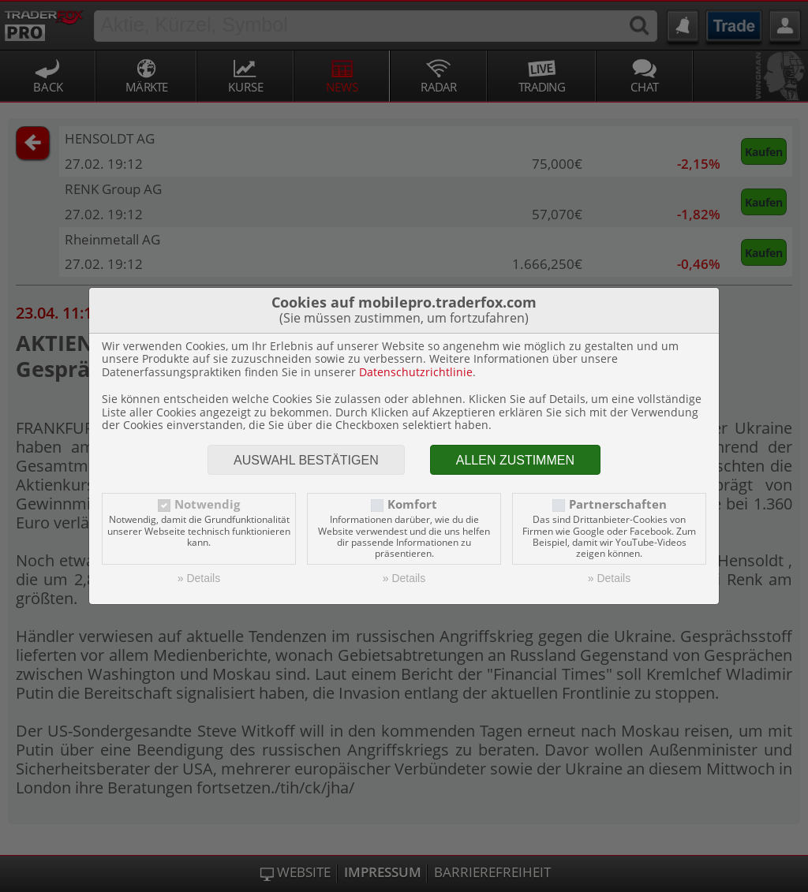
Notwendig (207, 504)
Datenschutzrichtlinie (416, 371)
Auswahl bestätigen (306, 460)
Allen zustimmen (515, 460)
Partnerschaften (618, 504)
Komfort (412, 504)
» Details (199, 578)
